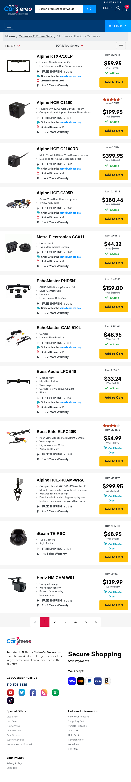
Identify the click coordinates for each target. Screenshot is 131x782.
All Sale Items (14, 730)
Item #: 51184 (113, 147)
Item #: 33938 (112, 191)
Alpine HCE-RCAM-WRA (60, 480)
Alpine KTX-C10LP (55, 56)
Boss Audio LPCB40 (56, 371)
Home (10, 36)
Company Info (76, 739)
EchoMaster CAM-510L (59, 327)
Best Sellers (13, 735)
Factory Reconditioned (19, 744)
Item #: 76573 (112, 429)
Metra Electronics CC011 (61, 237)
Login (117, 9)
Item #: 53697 (112, 477)
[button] (69, 45)
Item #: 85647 (112, 326)
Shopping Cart (76, 721)
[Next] (96, 622)
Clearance (12, 716)
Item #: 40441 (112, 525)
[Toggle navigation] (9, 26)
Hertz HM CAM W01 (55, 577)
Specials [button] (118, 26)
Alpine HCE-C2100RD (57, 148)
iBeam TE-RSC (51, 533)
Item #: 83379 (112, 573)
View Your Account (78, 716)
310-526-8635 (112, 2)
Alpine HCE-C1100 (54, 102)
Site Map (73, 749)
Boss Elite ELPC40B (56, 431)
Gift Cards (73, 730)
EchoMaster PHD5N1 (57, 280)
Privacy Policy (14, 763)
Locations (73, 744)
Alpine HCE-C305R (55, 193)
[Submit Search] (89, 9)
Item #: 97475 (112, 370)
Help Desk (73, 735)
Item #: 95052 (112, 279)
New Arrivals (13, 725)
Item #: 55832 (112, 235)
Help (107, 8)
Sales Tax (12, 767)
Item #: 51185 (113, 103)
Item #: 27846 (112, 54)
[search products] (59, 9)
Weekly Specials (15, 739)
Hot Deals (12, 721)
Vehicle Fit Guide (77, 725)
